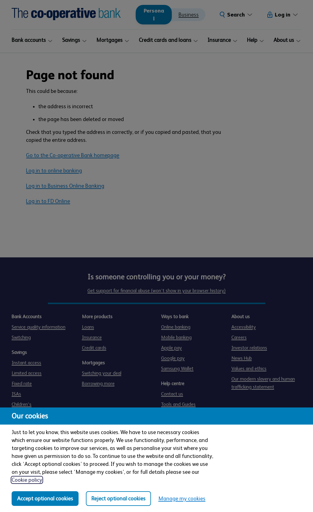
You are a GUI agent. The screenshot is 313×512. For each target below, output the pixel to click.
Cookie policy (27, 480)
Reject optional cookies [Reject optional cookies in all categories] (118, 498)
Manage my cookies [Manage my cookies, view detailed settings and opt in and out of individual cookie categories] (181, 498)
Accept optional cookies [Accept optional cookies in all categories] (45, 498)
